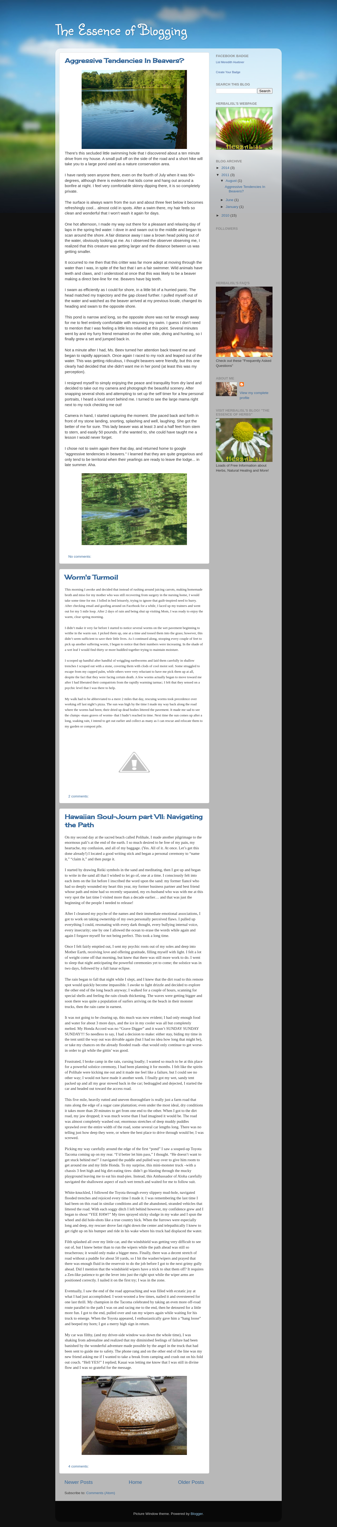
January (232, 207)
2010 (225, 215)
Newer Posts (79, 1482)
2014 (225, 168)
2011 (225, 175)
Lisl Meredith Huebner (230, 62)
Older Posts (191, 1482)
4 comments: (79, 1466)
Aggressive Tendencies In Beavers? (124, 60)
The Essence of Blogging (121, 29)
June (230, 200)
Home (135, 1482)
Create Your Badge (228, 72)
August (232, 181)
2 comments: (79, 796)
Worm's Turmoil (91, 577)
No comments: (80, 556)
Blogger (197, 1514)
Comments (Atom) (100, 1493)
